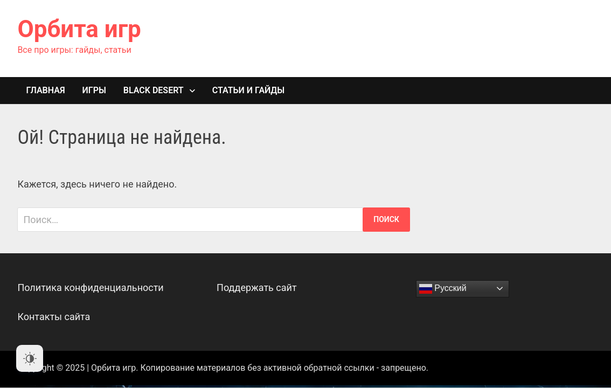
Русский (443, 288)
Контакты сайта (53, 316)
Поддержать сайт (257, 287)
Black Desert (153, 90)
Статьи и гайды (248, 90)
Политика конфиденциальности (90, 287)
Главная (45, 90)
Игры (94, 90)
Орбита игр (79, 29)
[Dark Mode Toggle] (29, 358)
